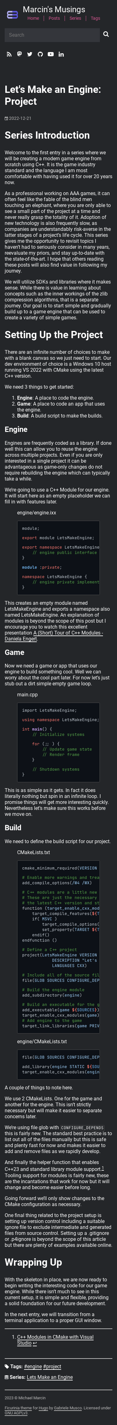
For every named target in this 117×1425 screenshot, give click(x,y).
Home (33, 18)
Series (75, 18)
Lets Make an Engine (50, 1377)
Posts (54, 18)
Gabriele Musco (68, 1408)
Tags (95, 18)
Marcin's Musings (54, 10)
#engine (33, 1366)
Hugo (43, 1408)
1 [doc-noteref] (103, 1168)
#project (52, 1366)
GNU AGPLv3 (16, 1413)
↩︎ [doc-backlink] (35, 1343)
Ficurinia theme (18, 1408)
